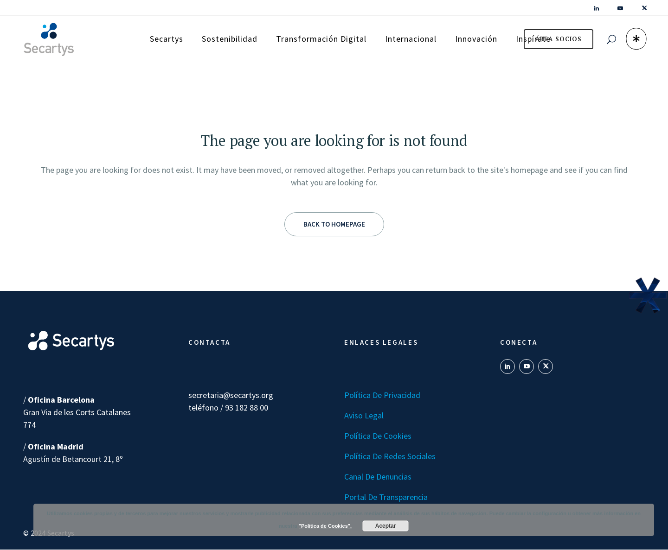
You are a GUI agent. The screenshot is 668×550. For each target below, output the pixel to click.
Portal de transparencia (386, 497)
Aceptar (385, 526)
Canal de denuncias (377, 476)
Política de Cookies (377, 435)
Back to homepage (334, 224)
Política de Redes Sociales (390, 456)
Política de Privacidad (382, 395)
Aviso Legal (364, 415)
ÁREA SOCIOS (558, 39)
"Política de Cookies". (325, 526)
